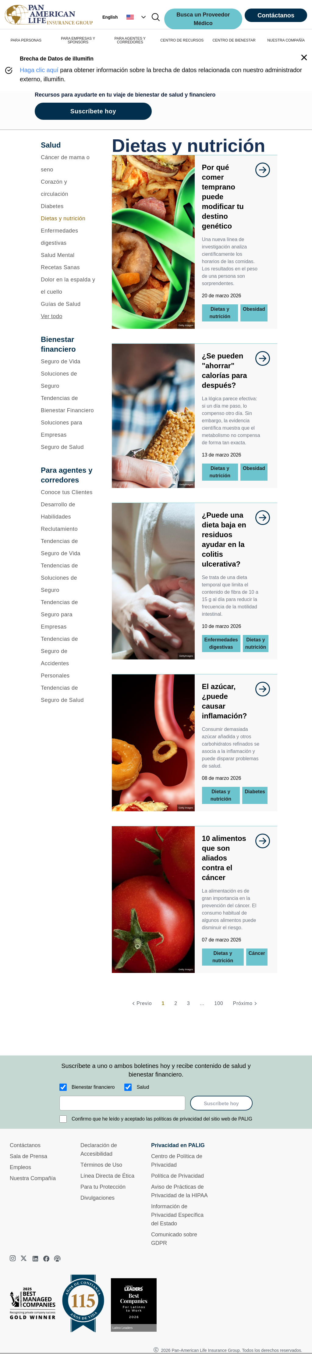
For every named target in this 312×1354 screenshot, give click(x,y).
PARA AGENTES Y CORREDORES (130, 40)
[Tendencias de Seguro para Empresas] (68, 614)
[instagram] (13, 1259)
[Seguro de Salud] (68, 447)
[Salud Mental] (68, 255)
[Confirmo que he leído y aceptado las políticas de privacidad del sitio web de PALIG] (63, 1119)
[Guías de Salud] (68, 304)
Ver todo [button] (51, 316)
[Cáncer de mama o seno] (68, 163)
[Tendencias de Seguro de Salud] (68, 694)
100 (218, 1003)
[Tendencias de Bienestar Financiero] (68, 404)
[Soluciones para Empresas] (68, 428)
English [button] (110, 17)
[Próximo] (245, 1003)
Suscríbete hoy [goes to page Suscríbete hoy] (93, 111)
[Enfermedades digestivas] (68, 237)
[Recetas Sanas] (68, 267)
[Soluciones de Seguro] (68, 380)
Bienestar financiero (93, 1087)
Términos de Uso (101, 1165)
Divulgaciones (97, 1198)
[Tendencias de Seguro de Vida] (68, 547)
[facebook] (46, 1258)
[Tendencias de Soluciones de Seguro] (68, 578)
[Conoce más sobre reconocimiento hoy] (136, 1305)
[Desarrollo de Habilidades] (68, 510)
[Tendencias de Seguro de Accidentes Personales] (68, 657)
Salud (142, 1087)
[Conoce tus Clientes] (68, 492)
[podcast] (57, 1258)
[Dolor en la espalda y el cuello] (68, 285)
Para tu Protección (103, 1187)
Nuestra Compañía (33, 1178)
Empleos (20, 1167)
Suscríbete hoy (221, 1103)
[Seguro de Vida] (68, 361)
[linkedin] (35, 1258)
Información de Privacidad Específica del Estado (177, 1215)
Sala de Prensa (28, 1156)
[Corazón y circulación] (68, 188)
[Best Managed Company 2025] (35, 1304)
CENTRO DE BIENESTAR (233, 40)
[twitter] (24, 1259)
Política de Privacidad (177, 1176)
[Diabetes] (68, 206)
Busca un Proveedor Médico (203, 19)
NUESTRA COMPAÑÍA (286, 40)
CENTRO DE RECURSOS (182, 40)
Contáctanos (275, 15)
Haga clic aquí (39, 70)
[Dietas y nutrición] (68, 218)
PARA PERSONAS (26, 40)
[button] (136, 17)
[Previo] (141, 1003)
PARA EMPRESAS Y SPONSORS (78, 40)
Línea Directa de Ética (107, 1176)
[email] (122, 1103)
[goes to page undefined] (259, 170)
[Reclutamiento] (68, 529)
